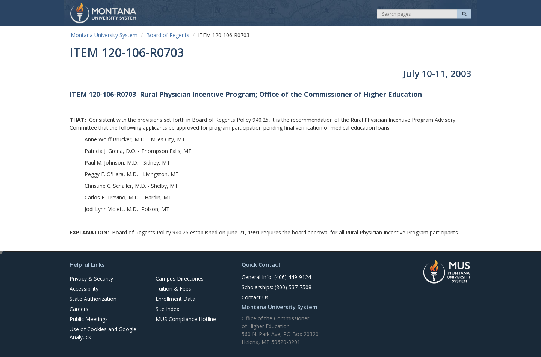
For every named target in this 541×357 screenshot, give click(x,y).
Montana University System (104, 35)
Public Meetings (89, 318)
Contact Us (255, 297)
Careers (79, 308)
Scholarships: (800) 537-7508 (276, 287)
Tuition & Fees (173, 288)
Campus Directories (180, 278)
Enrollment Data (175, 298)
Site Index (167, 308)
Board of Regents (167, 35)
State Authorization (93, 298)
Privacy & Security (91, 278)
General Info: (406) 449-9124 (276, 276)
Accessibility (84, 288)
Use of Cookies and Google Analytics (103, 333)
